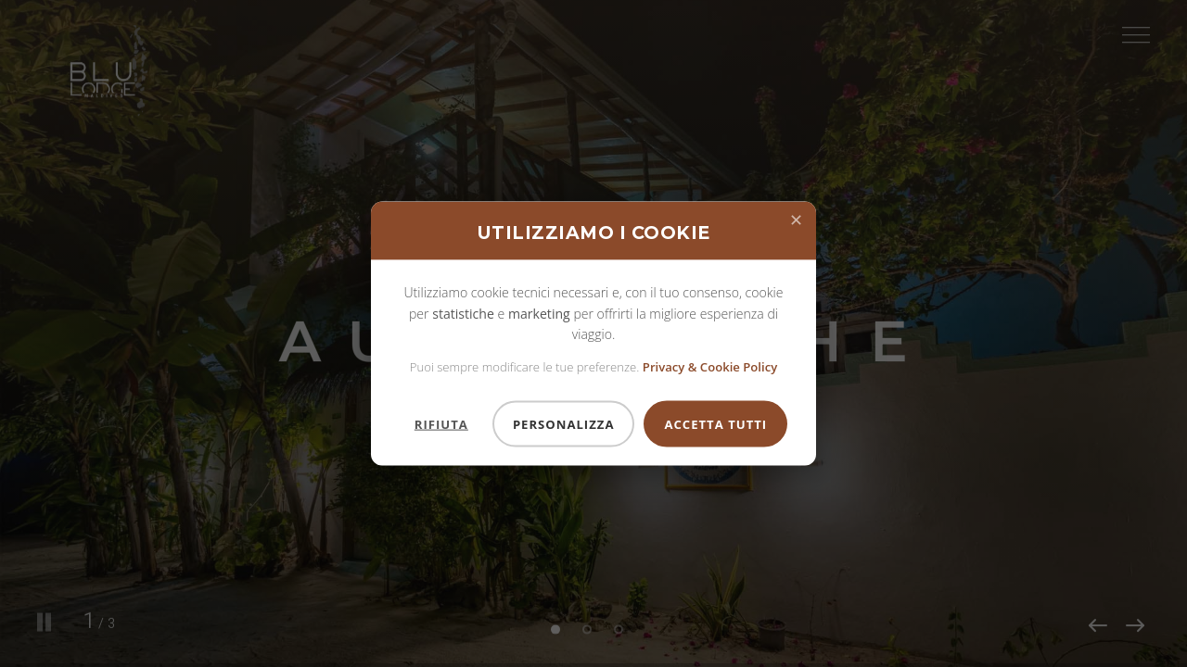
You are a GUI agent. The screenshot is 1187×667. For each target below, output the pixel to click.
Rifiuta (441, 423)
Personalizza (564, 423)
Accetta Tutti (715, 423)
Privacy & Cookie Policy (710, 366)
